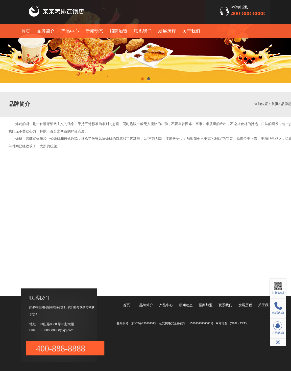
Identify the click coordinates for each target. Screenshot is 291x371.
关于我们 (191, 31)
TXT (242, 323)
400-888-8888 (248, 13)
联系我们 (143, 31)
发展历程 (167, 31)
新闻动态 (94, 31)
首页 (25, 31)
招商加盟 (118, 31)
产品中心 (70, 31)
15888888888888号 (201, 323)
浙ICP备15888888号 (144, 323)
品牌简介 (46, 31)
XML (234, 323)
